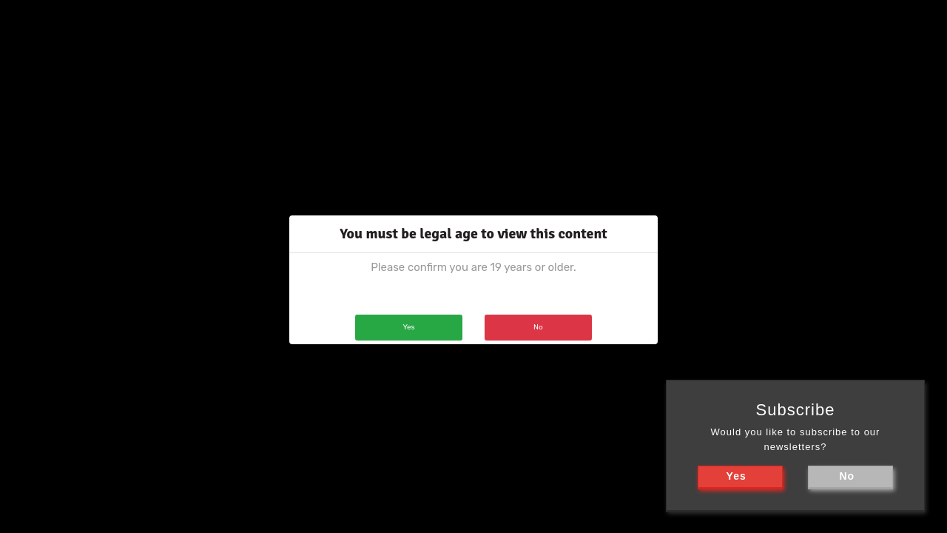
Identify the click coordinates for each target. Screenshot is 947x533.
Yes (408, 327)
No (538, 327)
